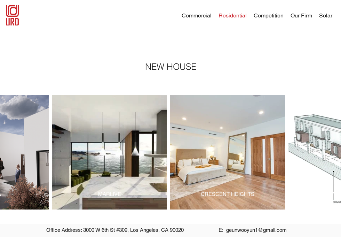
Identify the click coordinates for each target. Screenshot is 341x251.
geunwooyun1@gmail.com (256, 230)
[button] (301, 15)
